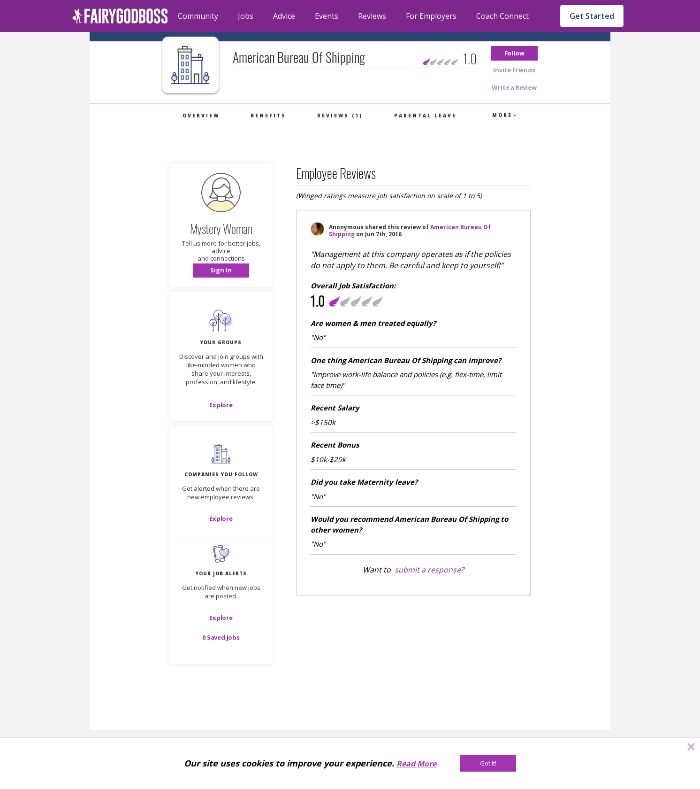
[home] (120, 16)
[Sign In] (221, 270)
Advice (284, 16)
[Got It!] (488, 763)
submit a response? (429, 570)
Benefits (268, 115)
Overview (201, 115)
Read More (416, 763)
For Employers (431, 16)
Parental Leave (425, 115)
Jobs (245, 16)
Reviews (372, 16)
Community (198, 16)
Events (326, 16)
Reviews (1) (340, 115)
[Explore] (221, 405)
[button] (514, 53)
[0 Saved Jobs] (221, 637)
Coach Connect (502, 16)
